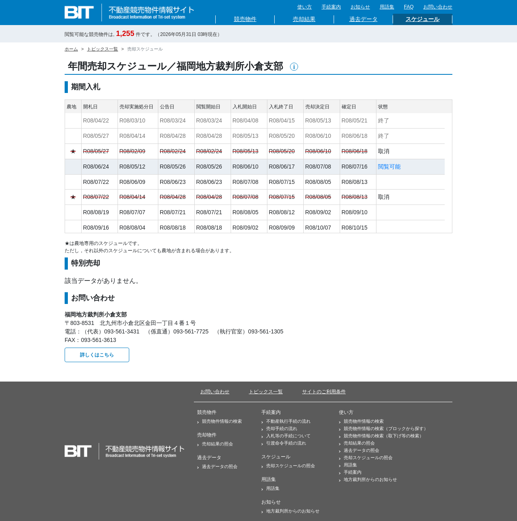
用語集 (387, 7)
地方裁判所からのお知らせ (290, 510)
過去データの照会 (217, 466)
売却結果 (304, 19)
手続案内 (331, 7)
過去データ (363, 19)
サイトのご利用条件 (324, 391)
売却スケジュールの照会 (288, 465)
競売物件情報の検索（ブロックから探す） (383, 428)
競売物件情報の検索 (219, 421)
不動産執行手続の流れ (286, 421)
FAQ (409, 7)
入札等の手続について (286, 435)
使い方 (304, 7)
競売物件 (245, 19)
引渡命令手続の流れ (283, 443)
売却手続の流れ (279, 428)
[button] (294, 67)
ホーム (71, 48)
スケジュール (422, 19)
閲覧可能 (389, 166)
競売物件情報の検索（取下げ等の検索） (381, 435)
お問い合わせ (437, 7)
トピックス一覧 (102, 48)
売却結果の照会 (215, 443)
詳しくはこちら (97, 355)
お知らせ (360, 7)
